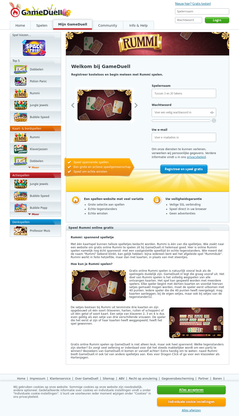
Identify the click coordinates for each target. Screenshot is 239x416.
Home (20, 25)
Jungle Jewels (39, 105)
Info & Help (138, 25)
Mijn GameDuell (72, 24)
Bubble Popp (38, 208)
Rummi (35, 93)
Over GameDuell (86, 378)
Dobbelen (36, 69)
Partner (203, 378)
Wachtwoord (161, 105)
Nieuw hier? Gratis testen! (193, 4)
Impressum (38, 378)
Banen (217, 378)
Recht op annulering (143, 378)
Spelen (41, 25)
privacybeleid (196, 157)
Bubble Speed (39, 117)
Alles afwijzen (191, 410)
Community (107, 25)
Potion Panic (38, 81)
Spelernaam (161, 85)
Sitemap (108, 378)
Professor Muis (40, 230)
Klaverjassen (39, 149)
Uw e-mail (159, 129)
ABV (121, 378)
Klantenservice (60, 378)
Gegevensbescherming (178, 378)
